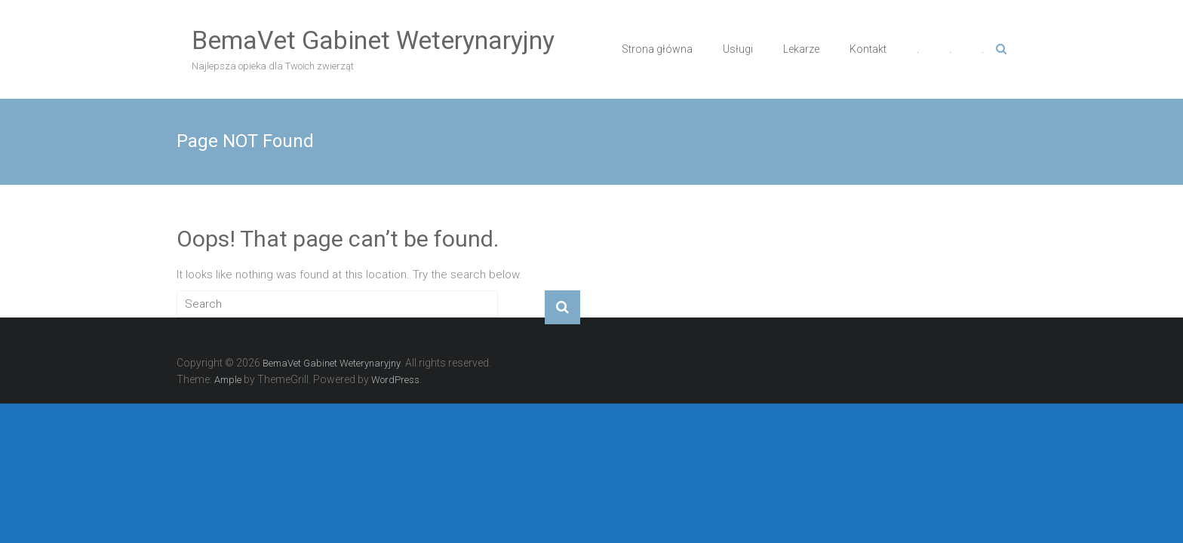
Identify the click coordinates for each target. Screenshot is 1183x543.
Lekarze (801, 49)
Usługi (738, 49)
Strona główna (657, 49)
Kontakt (868, 49)
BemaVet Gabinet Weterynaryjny (373, 40)
